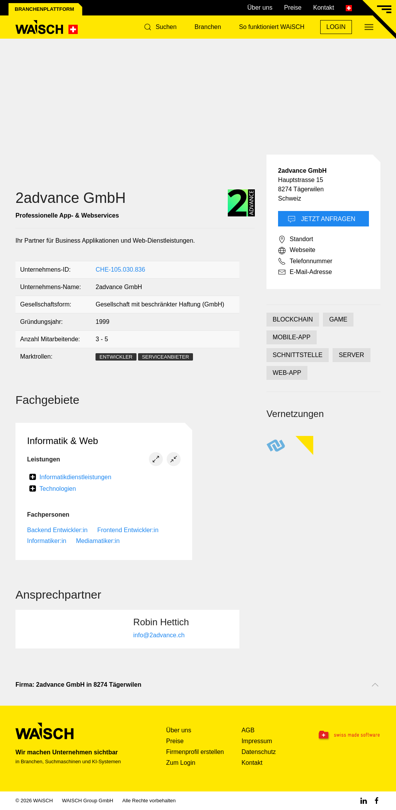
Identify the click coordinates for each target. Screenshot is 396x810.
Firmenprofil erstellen (195, 752)
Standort (295, 239)
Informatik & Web (62, 441)
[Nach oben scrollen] (375, 685)
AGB (247, 730)
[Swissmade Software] (349, 735)
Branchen (208, 27)
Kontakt (323, 7)
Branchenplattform (44, 9)
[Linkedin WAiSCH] (363, 800)
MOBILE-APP (292, 337)
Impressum (256, 741)
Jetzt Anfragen (321, 219)
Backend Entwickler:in (57, 530)
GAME (338, 319)
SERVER (351, 355)
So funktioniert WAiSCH (271, 27)
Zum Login (181, 762)
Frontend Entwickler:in (128, 530)
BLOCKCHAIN (293, 319)
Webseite (296, 250)
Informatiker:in (46, 541)
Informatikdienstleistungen (75, 477)
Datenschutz (258, 752)
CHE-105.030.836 (120, 269)
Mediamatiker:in (97, 541)
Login (336, 27)
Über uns (259, 7)
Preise (292, 7)
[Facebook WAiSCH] (377, 800)
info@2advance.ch (159, 635)
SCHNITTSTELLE (298, 355)
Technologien (57, 488)
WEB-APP (287, 372)
